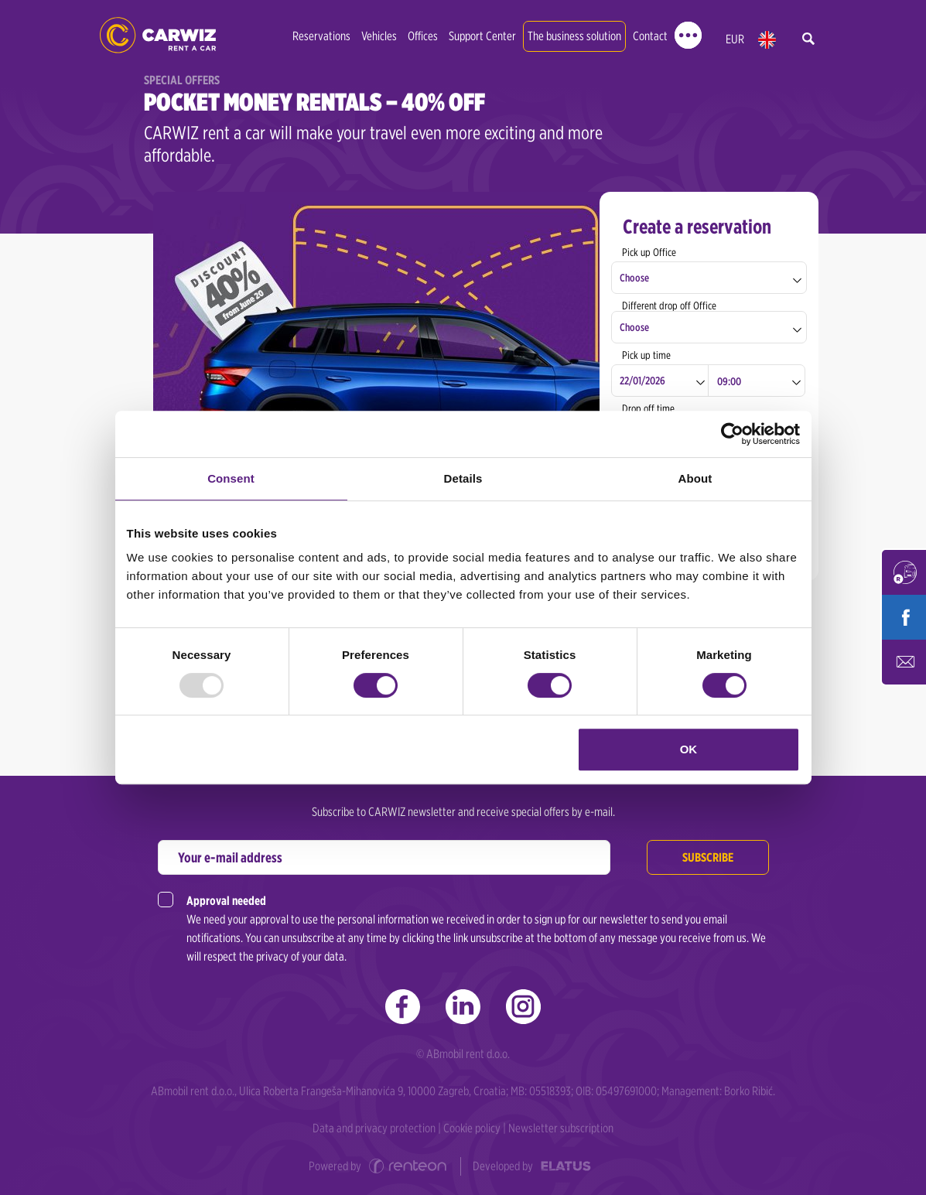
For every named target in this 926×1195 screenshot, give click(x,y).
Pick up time (646, 355)
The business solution (574, 36)
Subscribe (707, 857)
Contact (650, 36)
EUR (735, 39)
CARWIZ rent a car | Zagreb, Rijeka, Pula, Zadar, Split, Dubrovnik (158, 35)
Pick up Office (649, 252)
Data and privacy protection (374, 1128)
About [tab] (695, 478)
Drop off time (648, 408)
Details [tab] (463, 478)
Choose (634, 277)
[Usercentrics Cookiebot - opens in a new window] (732, 434)
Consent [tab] (231, 478)
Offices (423, 36)
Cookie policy (472, 1128)
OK (689, 749)
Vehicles (379, 36)
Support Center (482, 36)
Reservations (321, 36)
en (767, 40)
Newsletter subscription (560, 1128)
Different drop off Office (669, 305)
